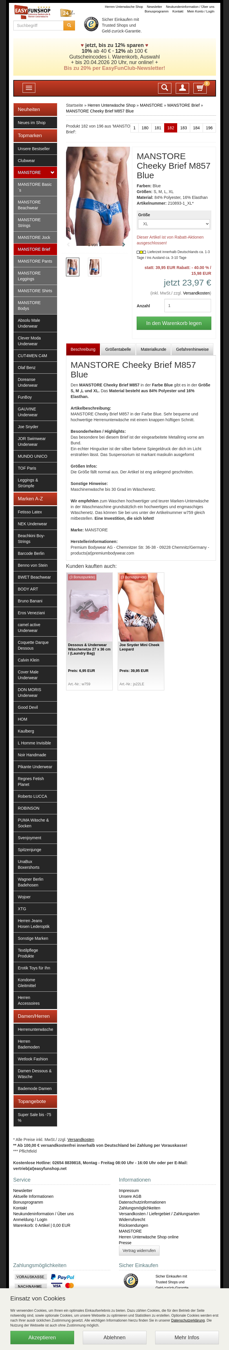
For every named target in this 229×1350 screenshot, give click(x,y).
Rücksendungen (133, 1225)
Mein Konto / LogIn (201, 11)
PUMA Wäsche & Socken (33, 823)
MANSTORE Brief (34, 249)
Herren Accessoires (29, 1000)
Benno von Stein (33, 565)
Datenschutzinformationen (142, 1202)
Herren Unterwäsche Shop (124, 6)
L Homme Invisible (34, 743)
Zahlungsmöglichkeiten (139, 1208)
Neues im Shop (32, 122)
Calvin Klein (28, 660)
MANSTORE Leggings (29, 276)
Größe (144, 214)
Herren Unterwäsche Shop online (149, 1237)
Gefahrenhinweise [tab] (192, 349)
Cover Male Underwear (28, 675)
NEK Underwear (32, 524)
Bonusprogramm (157, 11)
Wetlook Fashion (33, 1059)
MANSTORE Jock (34, 237)
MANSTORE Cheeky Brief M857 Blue (100, 111)
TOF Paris (27, 468)
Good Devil (28, 707)
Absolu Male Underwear (29, 323)
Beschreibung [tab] (83, 349)
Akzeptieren (42, 1337)
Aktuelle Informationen (33, 1196)
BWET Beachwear (34, 577)
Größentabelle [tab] (118, 349)
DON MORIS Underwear (29, 692)
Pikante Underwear (35, 766)
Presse (125, 1242)
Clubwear (26, 160)
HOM (23, 719)
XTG (22, 908)
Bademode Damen (35, 1088)
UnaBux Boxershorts (29, 864)
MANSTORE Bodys (29, 305)
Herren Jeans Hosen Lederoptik (34, 923)
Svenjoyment (29, 837)
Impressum (129, 1190)
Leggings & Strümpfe (28, 483)
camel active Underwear (29, 627)
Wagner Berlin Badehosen (30, 882)
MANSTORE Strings (29, 222)
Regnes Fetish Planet (31, 781)
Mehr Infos (187, 1337)
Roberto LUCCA (32, 796)
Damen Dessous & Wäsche (35, 1074)
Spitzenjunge (29, 849)
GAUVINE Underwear (28, 412)
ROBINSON (29, 808)
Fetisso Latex (30, 512)
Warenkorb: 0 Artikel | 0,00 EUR (42, 1225)
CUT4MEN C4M (32, 355)
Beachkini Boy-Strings (31, 538)
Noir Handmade (32, 755)
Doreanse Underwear (28, 382)
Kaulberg (26, 731)
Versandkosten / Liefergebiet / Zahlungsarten (159, 1213)
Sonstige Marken (33, 938)
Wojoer (24, 897)
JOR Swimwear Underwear (32, 441)
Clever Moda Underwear (29, 341)
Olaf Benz (27, 367)
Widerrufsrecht (132, 1219)
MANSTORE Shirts (35, 290)
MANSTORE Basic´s (35, 187)
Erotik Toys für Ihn (34, 968)
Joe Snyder (28, 426)
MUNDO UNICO (32, 456)
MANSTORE (29, 172)
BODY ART (28, 589)
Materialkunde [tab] (153, 349)
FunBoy (25, 397)
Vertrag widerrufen (139, 1250)
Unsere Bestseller (34, 148)
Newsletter (154, 6)
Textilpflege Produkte (28, 953)
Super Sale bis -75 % (34, 1117)
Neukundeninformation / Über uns (190, 6)
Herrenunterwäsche (35, 1029)
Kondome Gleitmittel (27, 982)
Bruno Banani (30, 601)
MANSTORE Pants (35, 261)
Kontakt (178, 11)
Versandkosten (196, 293)
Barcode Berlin (31, 553)
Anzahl (143, 306)
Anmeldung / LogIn (30, 1219)
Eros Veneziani (31, 613)
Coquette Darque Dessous (33, 645)
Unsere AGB (130, 1196)
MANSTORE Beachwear (29, 205)
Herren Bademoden (29, 1044)
